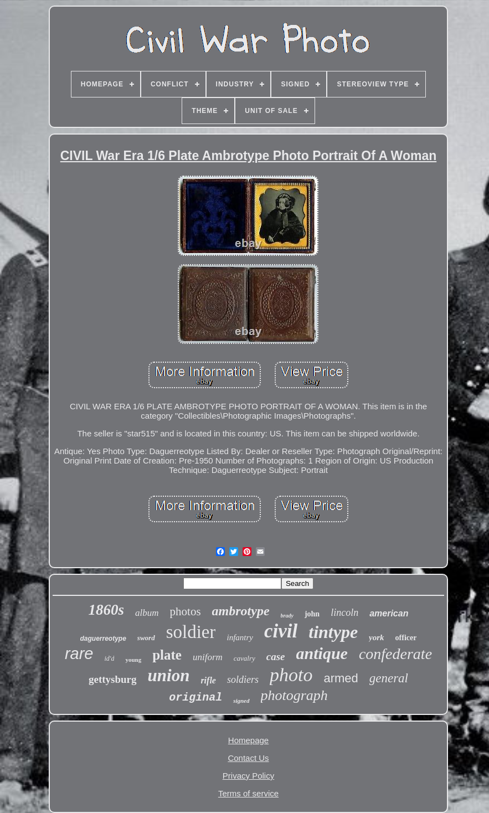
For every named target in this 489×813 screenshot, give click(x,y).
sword (146, 638)
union (169, 675)
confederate (395, 653)
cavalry (244, 658)
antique (322, 653)
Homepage (248, 740)
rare (79, 653)
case (275, 656)
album (147, 613)
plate (167, 654)
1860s (107, 609)
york (376, 637)
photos (185, 611)
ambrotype (241, 611)
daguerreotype (103, 638)
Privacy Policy (248, 775)
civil (280, 631)
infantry (240, 637)
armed (340, 678)
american (388, 613)
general (388, 678)
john (312, 614)
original (195, 697)
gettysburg (113, 679)
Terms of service (248, 793)
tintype (333, 632)
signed (241, 700)
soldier (191, 632)
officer (406, 638)
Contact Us (248, 758)
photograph (294, 695)
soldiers (243, 679)
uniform (208, 657)
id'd (110, 658)
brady (287, 616)
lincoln (344, 612)
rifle (208, 680)
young (133, 659)
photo (291, 675)
